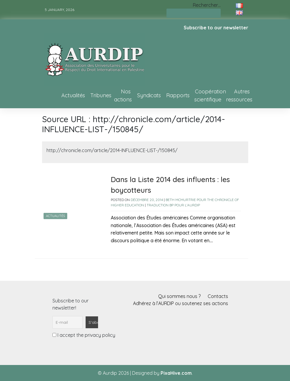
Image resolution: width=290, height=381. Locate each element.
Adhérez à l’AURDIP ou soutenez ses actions (180, 303)
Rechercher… (207, 5)
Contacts (218, 296)
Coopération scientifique (210, 95)
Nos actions (123, 95)
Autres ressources (239, 95)
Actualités (73, 95)
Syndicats (149, 95)
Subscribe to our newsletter (216, 28)
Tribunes (100, 95)
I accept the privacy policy (83, 335)
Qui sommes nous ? (179, 296)
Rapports (178, 95)
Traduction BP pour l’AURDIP (173, 205)
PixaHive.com (176, 373)
